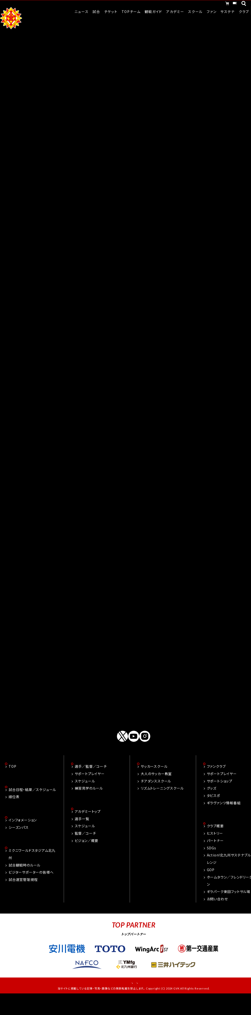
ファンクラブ (216, 782)
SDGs (211, 864)
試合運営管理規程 (23, 897)
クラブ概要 (215, 843)
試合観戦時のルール (24, 882)
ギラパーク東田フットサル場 (228, 908)
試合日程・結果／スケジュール (32, 806)
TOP (12, 782)
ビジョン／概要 (87, 857)
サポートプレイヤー (90, 790)
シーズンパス (19, 844)
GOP (210, 886)
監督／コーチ (85, 850)
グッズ (211, 804)
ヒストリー (215, 850)
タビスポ (213, 812)
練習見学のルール (89, 804)
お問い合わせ (217, 916)
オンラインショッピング (187, 4)
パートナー (215, 857)
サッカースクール (154, 782)
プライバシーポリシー (150, 1000)
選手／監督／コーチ (91, 782)
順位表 (14, 813)
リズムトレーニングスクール (162, 804)
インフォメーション (23, 837)
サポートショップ (219, 797)
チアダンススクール (156, 797)
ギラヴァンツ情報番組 (224, 819)
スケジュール (85, 797)
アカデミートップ (88, 828)
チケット (224, 4)
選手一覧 (82, 835)
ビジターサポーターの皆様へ (31, 890)
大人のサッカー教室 (156, 790)
